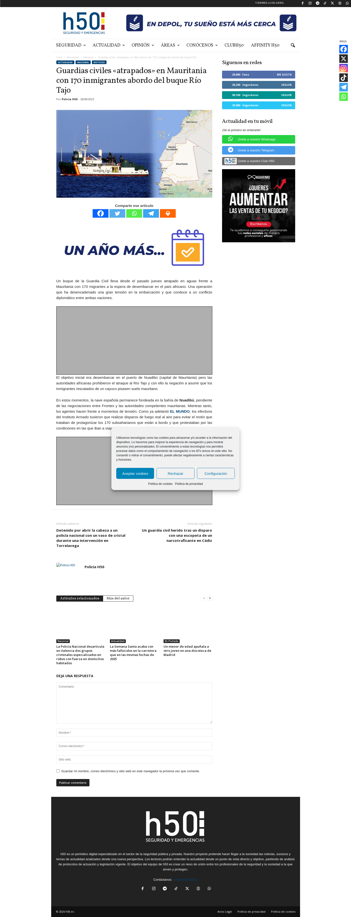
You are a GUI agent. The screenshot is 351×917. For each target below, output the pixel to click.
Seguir (286, 85)
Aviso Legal (224, 911)
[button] (292, 45)
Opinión (143, 45)
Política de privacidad (189, 484)
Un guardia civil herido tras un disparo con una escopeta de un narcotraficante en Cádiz (177, 535)
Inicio (59, 57)
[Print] (168, 213)
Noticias (99, 62)
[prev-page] (204, 598)
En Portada (171, 641)
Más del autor (118, 598)
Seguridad (71, 45)
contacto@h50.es (185, 879)
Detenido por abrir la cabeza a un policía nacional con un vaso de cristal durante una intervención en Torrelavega (90, 538)
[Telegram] (151, 213)
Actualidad (109, 45)
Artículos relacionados (79, 598)
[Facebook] (100, 213)
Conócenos (202, 45)
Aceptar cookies (135, 473)
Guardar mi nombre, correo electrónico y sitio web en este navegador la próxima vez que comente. (130, 771)
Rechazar (175, 473)
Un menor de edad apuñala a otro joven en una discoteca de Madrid (187, 650)
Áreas (170, 45)
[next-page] (209, 598)
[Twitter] (117, 213)
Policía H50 (69, 99)
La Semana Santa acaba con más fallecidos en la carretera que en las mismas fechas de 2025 (133, 652)
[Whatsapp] (134, 213)
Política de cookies (160, 484)
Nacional (88, 57)
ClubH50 (234, 45)
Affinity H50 (265, 45)
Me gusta (284, 74)
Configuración (216, 473)
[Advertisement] (135, 341)
